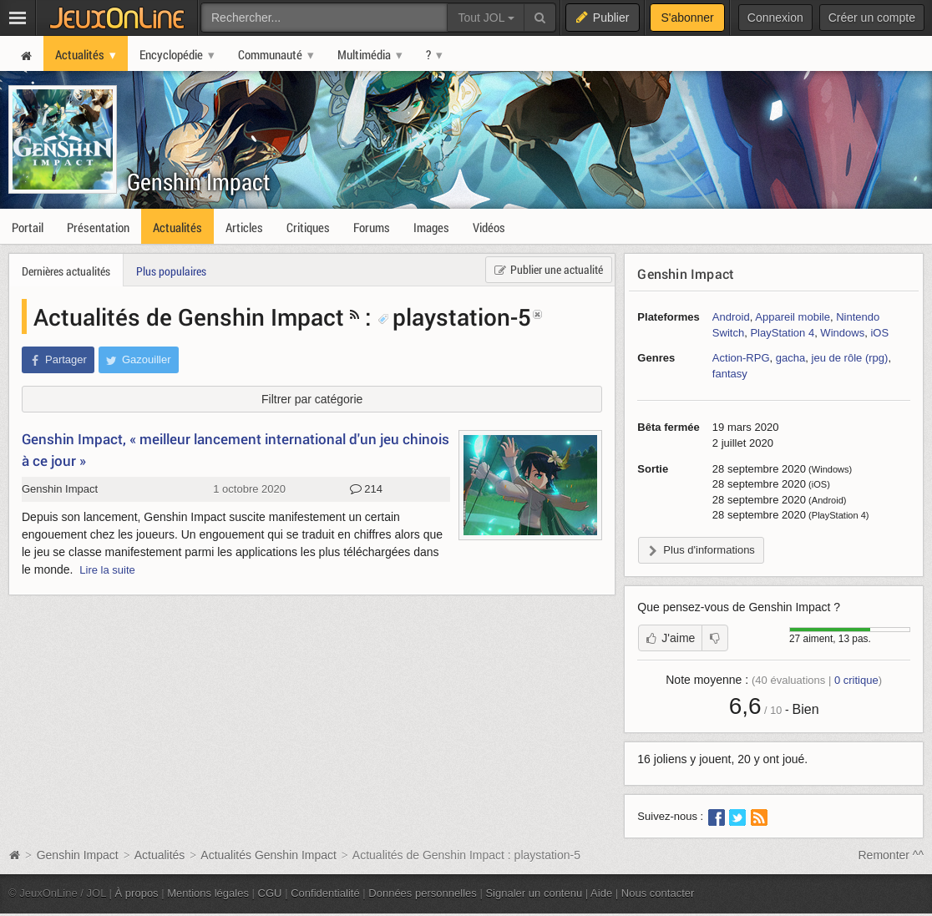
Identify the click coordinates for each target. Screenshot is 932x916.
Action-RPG (741, 358)
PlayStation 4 (782, 332)
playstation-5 (454, 316)
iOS (879, 332)
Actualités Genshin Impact (268, 855)
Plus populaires (171, 271)
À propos (137, 893)
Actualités (159, 855)
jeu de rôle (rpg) (850, 358)
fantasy (729, 373)
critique (856, 680)
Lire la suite (107, 570)
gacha (790, 358)
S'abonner (687, 17)
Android (731, 317)
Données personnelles (422, 893)
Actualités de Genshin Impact (188, 316)
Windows (842, 332)
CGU (270, 893)
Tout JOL (486, 17)
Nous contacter (658, 893)
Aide (601, 893)
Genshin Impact (199, 181)
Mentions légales (208, 893)
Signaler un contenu (533, 893)
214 (366, 489)
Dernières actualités (66, 271)
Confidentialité (325, 893)
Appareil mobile (792, 317)
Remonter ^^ (891, 855)
